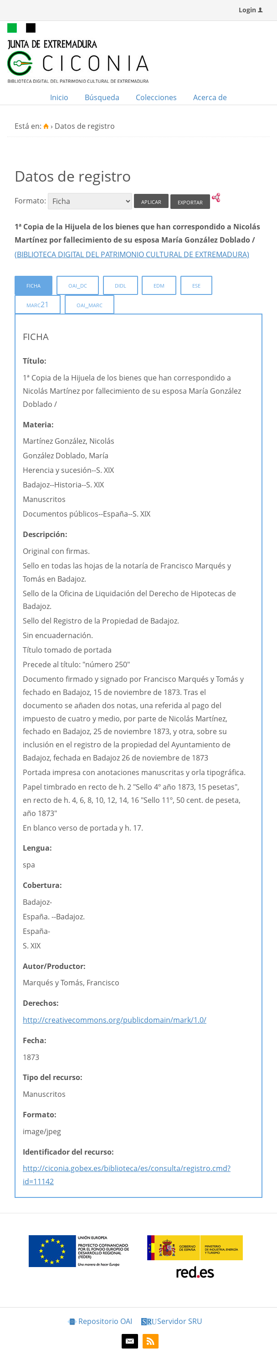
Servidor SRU (179, 1321)
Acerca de (210, 97)
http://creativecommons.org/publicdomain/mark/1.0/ (114, 1020)
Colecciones (156, 97)
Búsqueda (102, 97)
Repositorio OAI (105, 1321)
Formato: (30, 201)
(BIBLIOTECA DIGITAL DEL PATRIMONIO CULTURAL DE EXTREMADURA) (132, 254)
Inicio (59, 97)
